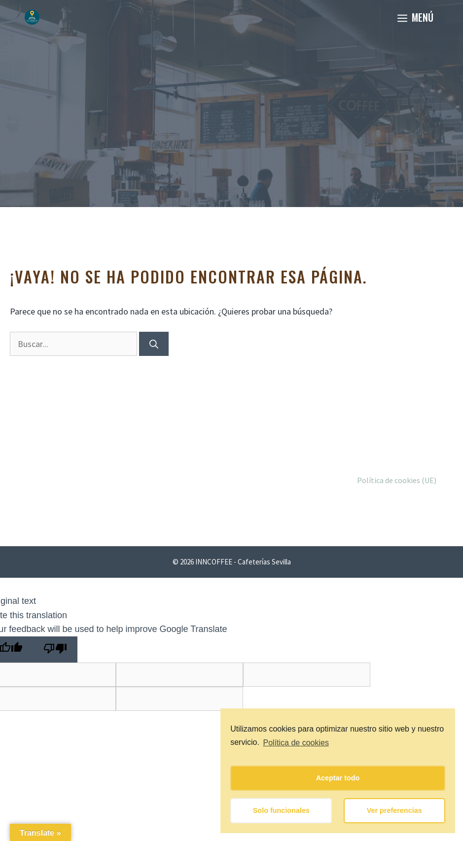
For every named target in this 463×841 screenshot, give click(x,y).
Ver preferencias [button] (394, 810)
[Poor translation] (55, 649)
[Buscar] (154, 344)
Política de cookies (296, 742)
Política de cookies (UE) (396, 480)
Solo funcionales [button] (281, 810)
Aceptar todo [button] (338, 778)
